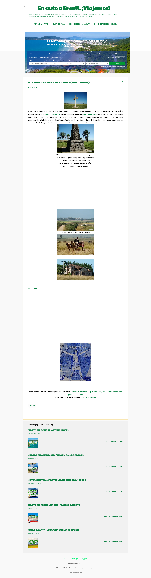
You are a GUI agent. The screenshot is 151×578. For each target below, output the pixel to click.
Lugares (32, 406)
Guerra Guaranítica (52, 114)
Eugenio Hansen (89, 397)
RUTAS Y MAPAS (41, 24)
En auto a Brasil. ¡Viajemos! (74, 8)
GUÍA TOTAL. (59, 24)
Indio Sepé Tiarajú (90, 114)
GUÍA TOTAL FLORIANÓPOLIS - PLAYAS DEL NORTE (54, 504)
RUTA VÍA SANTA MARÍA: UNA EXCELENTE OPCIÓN (53, 529)
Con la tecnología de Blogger (75, 559)
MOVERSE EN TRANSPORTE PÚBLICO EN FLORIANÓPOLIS (57, 479)
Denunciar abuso (75, 573)
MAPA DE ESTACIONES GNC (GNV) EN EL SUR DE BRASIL (56, 455)
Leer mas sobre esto (113, 442)
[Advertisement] (45, 191)
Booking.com (33, 288)
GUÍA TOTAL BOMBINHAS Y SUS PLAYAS (48, 430)
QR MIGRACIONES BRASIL (105, 24)
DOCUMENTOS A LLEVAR (79, 24)
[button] (121, 82)
